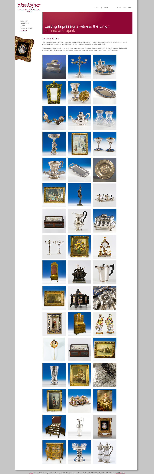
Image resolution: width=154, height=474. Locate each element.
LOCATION (120, 7)
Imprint (31, 473)
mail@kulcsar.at (120, 473)
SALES (23, 26)
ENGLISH (98, 7)
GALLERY (24, 30)
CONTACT (128, 7)
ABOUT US (24, 21)
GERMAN (105, 7)
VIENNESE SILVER (26, 28)
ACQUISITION (25, 23)
